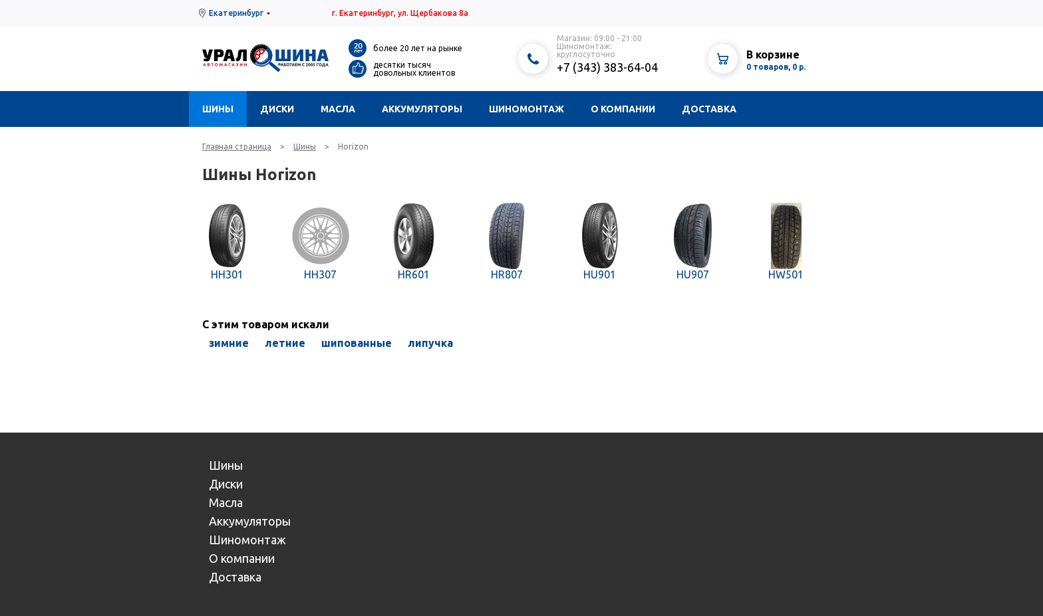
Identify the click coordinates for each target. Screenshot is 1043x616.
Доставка (709, 109)
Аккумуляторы (422, 109)
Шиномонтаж (526, 109)
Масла (338, 109)
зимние (229, 343)
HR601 (414, 274)
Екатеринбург (236, 13)
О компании (623, 109)
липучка (430, 343)
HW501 (786, 274)
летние (285, 343)
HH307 (320, 274)
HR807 (507, 274)
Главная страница (236, 146)
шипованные (356, 343)
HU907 (692, 274)
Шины (217, 109)
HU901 (599, 274)
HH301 (227, 274)
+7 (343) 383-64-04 (607, 67)
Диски (277, 109)
